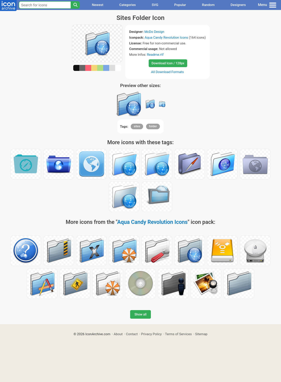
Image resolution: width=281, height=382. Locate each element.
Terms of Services (178, 334)
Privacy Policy (151, 334)
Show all (140, 314)
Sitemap (201, 334)
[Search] (75, 5)
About (118, 334)
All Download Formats (167, 72)
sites (137, 126)
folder (153, 126)
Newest (97, 5)
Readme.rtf (155, 55)
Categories (127, 5)
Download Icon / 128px (167, 63)
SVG (155, 5)
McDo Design (154, 32)
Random (208, 5)
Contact (132, 334)
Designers (238, 5)
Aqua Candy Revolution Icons (166, 37)
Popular (180, 5)
